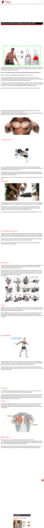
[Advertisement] (22, 13)
